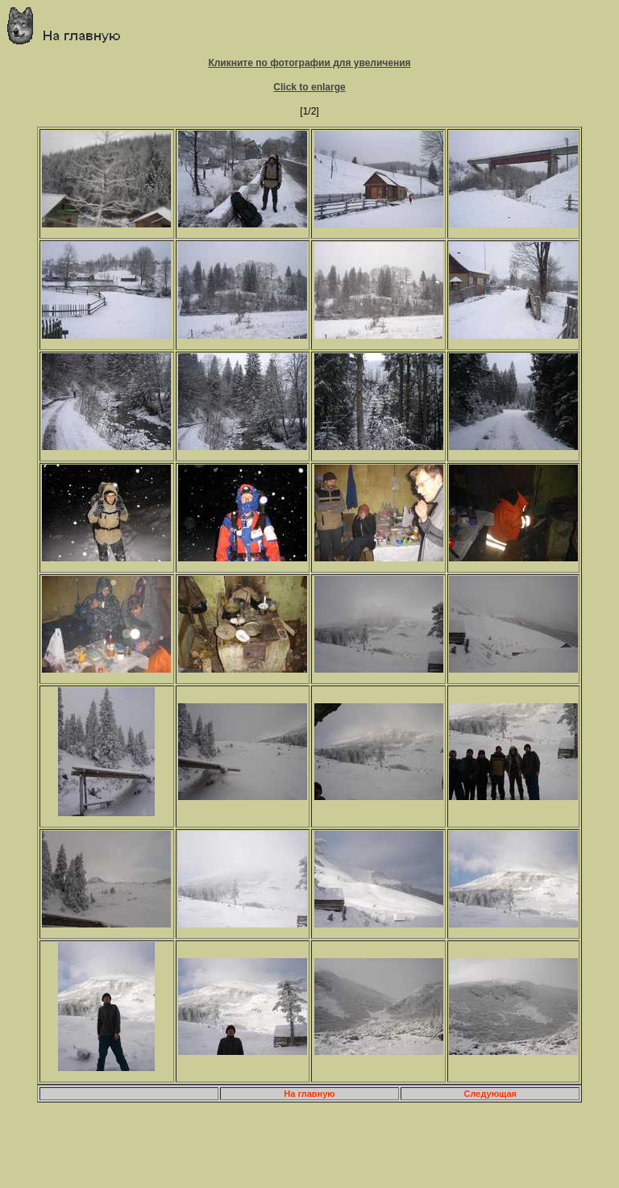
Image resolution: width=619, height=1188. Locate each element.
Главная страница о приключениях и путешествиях (69, 25)
